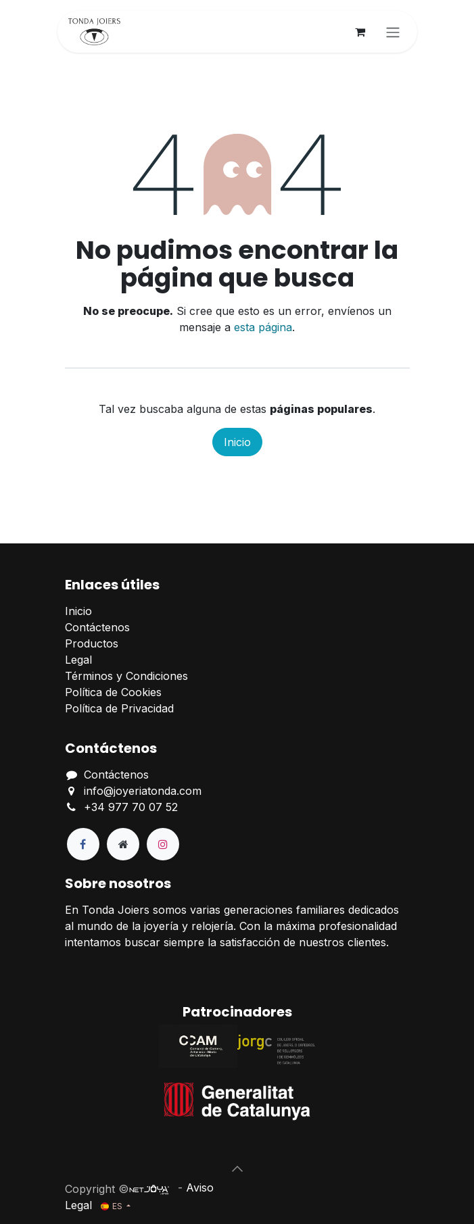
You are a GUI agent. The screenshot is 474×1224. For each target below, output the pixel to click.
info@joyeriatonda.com (143, 791)
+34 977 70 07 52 (131, 807)
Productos (91, 643)
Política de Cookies (113, 692)
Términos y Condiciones (126, 676)
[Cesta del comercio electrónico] (360, 31)
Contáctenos (97, 627)
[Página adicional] (123, 844)
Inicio (237, 442)
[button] (237, 1168)
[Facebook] (83, 844)
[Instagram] (163, 844)
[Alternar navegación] (392, 32)
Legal (78, 659)
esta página (263, 327)
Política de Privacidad (119, 708)
